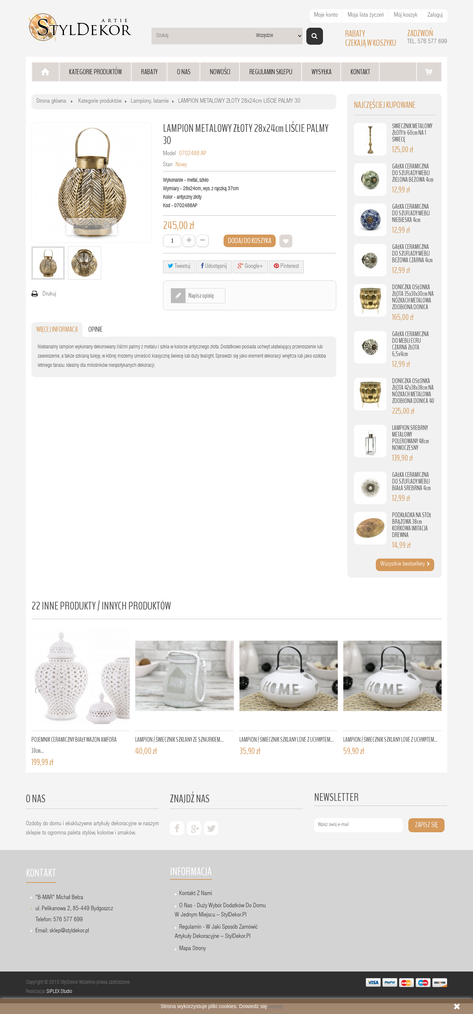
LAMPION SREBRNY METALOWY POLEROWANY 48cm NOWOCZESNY (410, 438)
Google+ (250, 266)
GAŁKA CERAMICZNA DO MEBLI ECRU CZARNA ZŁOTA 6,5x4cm (410, 344)
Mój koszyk (406, 15)
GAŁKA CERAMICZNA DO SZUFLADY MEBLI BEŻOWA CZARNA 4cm (412, 253)
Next (432, 689)
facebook (177, 828)
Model (169, 154)
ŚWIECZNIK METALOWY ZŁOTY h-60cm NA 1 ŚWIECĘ (412, 133)
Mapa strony (192, 949)
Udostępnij (214, 266)
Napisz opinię (201, 295)
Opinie (95, 329)
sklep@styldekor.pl (69, 931)
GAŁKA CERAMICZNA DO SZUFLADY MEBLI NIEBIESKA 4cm (411, 213)
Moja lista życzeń (366, 15)
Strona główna (51, 102)
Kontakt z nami (195, 894)
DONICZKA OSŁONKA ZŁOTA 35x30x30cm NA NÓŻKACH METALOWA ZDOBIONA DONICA (413, 297)
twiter (211, 828)
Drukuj (49, 294)
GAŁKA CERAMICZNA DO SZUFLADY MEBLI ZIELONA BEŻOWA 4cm (412, 173)
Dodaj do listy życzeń (285, 241)
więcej (275, 1006)
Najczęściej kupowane (384, 105)
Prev (38, 689)
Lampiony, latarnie (150, 102)
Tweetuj (179, 266)
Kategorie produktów (100, 102)
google (194, 828)
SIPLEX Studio (59, 991)
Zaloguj (435, 15)
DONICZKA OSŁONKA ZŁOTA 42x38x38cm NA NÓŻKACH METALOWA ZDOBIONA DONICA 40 (413, 391)
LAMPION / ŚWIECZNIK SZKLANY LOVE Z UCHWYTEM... (286, 739)
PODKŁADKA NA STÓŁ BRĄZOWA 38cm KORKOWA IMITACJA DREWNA (411, 525)
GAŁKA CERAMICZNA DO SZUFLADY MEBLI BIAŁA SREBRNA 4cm (411, 481)
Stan (168, 165)
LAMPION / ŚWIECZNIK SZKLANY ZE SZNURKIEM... (179, 739)
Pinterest (286, 266)
